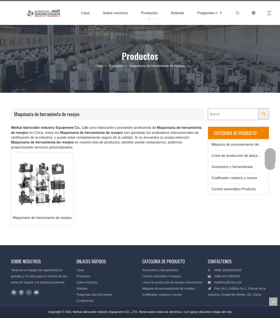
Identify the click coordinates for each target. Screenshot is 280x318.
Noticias (177, 13)
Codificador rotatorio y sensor (234, 178)
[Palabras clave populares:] (263, 113)
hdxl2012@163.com (228, 282)
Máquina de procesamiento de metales (240, 144)
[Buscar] (233, 114)
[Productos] (211, 204)
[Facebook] (13, 292)
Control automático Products (234, 189)
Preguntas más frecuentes (94, 294)
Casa (85, 13)
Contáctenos (85, 300)
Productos (149, 13)
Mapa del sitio (222, 312)
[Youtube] (36, 292)
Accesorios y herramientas (232, 167)
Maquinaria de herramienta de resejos (42, 218)
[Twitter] (29, 292)
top (273, 301)
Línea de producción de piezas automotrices (240, 155)
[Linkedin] (21, 292)
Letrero (207, 312)
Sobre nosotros (115, 13)
